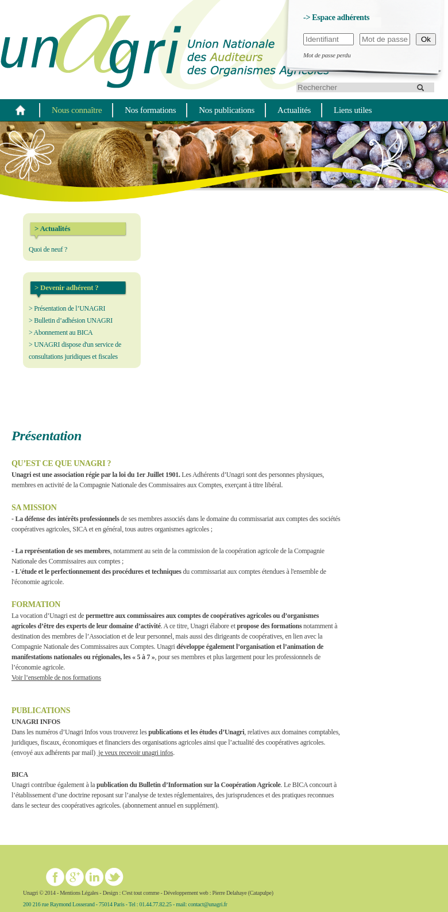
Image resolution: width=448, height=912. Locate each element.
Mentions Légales (79, 893)
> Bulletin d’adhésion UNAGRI (71, 320)
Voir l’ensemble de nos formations (56, 678)
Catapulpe (261, 893)
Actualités (294, 110)
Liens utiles (353, 110)
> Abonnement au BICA (61, 332)
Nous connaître (77, 110)
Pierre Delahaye (229, 893)
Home (20, 110)
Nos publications (226, 110)
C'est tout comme (140, 893)
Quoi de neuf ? (48, 249)
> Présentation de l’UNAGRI (67, 308)
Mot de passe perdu (326, 55)
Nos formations (150, 110)
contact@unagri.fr (207, 904)
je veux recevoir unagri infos (135, 753)
